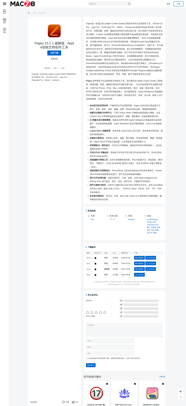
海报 (158, 230)
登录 (168, 4)
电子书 (150, 233)
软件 (35, 13)
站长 (93, 219)
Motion (150, 222)
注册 (178, 4)
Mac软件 (43, 13)
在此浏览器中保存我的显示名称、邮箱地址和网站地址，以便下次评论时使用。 (115, 358)
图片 (150, 227)
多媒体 (154, 227)
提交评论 (91, 365)
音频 (155, 233)
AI (149, 219)
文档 (154, 230)
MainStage (154, 219)
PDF (155, 222)
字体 (159, 227)
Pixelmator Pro (154, 225)
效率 (150, 230)
